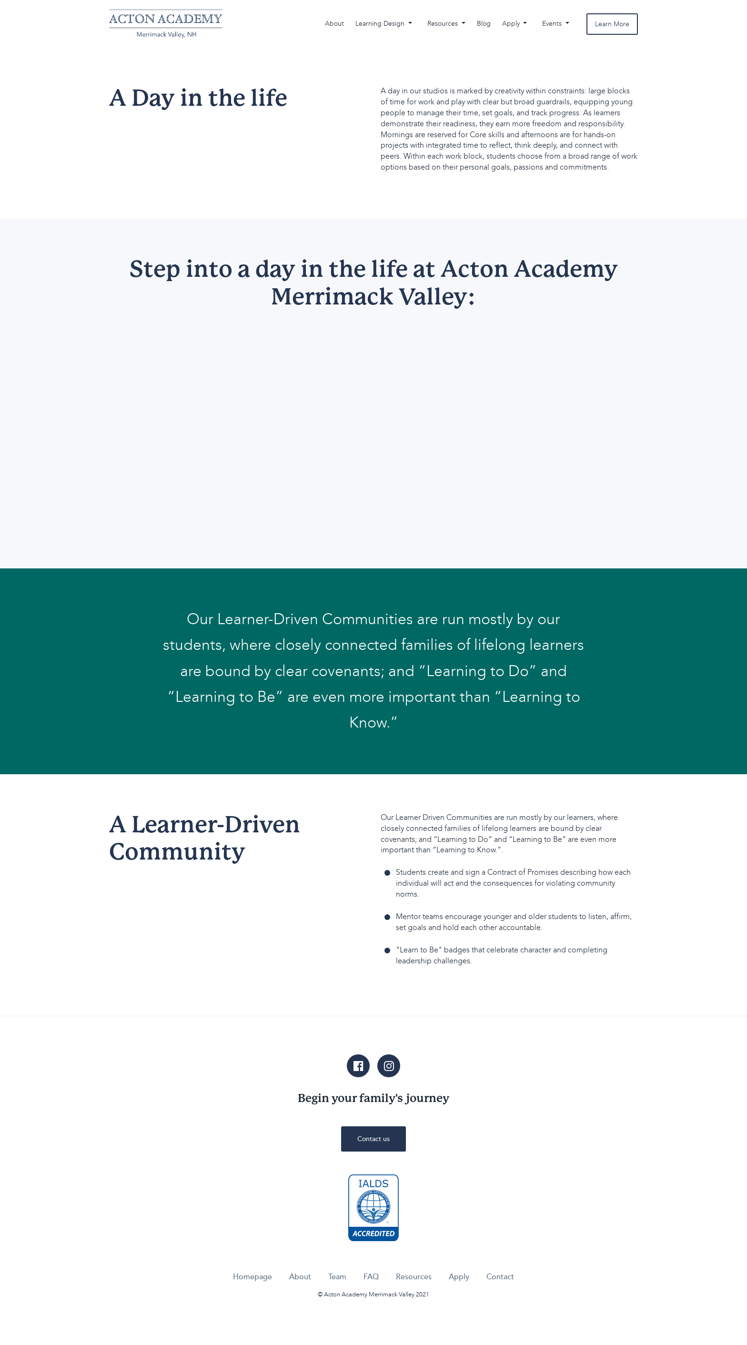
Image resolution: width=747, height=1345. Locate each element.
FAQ (371, 1277)
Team (337, 1277)
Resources (414, 1277)
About (334, 24)
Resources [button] (443, 24)
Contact (500, 1277)
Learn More (612, 24)
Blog (484, 24)
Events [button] (553, 24)
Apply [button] (512, 24)
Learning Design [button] (380, 24)
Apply (459, 1277)
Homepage (252, 1277)
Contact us (373, 1139)
